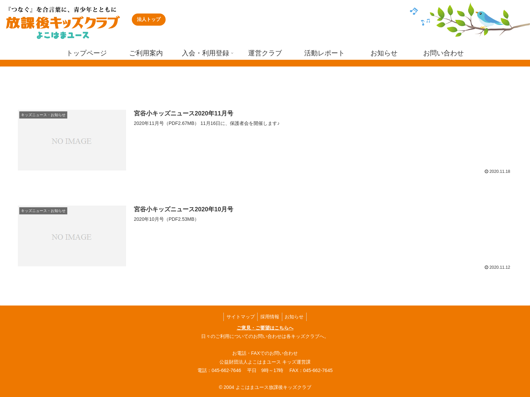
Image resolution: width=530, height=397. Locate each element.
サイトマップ (239, 316)
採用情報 (269, 316)
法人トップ (149, 19)
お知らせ (295, 316)
